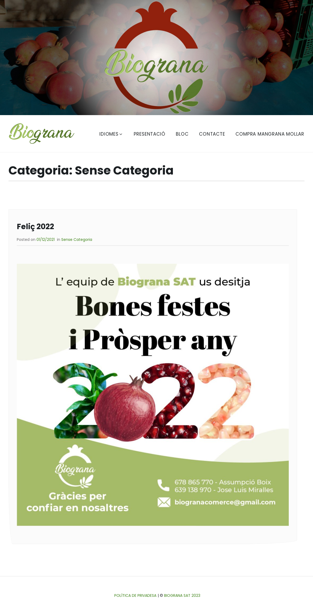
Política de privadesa (135, 595)
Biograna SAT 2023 (182, 595)
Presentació (149, 134)
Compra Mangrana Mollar (269, 134)
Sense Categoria (76, 239)
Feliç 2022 (35, 226)
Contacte (212, 134)
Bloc (182, 134)
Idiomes (111, 134)
